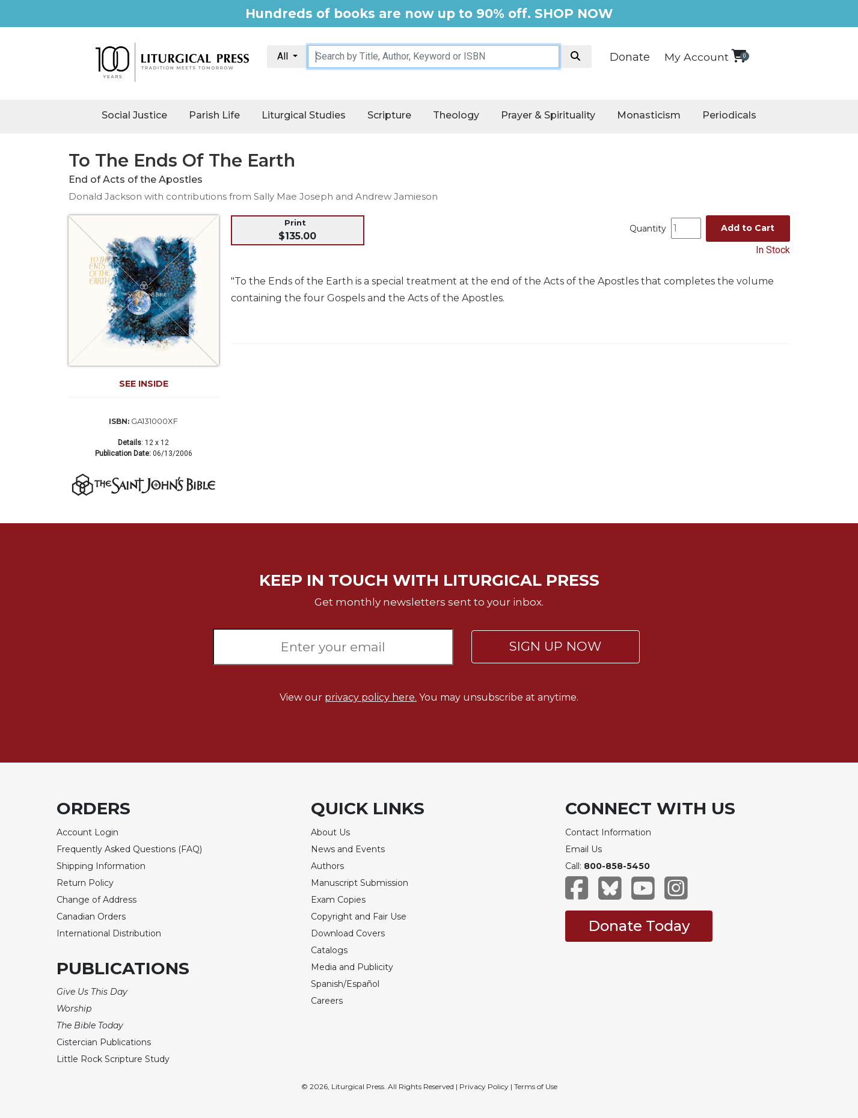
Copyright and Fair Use (358, 916)
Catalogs (329, 950)
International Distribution (109, 933)
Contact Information (608, 832)
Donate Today (639, 926)
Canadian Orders (91, 916)
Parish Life (214, 115)
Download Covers (348, 933)
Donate (630, 57)
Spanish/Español (345, 983)
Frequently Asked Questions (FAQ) (129, 849)
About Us (330, 832)
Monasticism (649, 115)
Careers (327, 1000)
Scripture (389, 115)
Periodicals (729, 115)
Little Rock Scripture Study (113, 1059)
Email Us (583, 849)
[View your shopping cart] (738, 55)
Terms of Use (535, 1086)
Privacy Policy (484, 1086)
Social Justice (134, 115)
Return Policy (85, 882)
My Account (696, 57)
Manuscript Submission (359, 882)
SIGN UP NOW (555, 646)
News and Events (348, 849)
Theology (456, 115)
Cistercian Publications (104, 1042)
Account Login (87, 832)
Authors (327, 866)
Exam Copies (338, 899)
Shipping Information (101, 866)
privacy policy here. (371, 697)
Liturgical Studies (304, 115)
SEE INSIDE (143, 383)
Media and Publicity (352, 967)
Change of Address (96, 899)
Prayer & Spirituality (548, 115)
